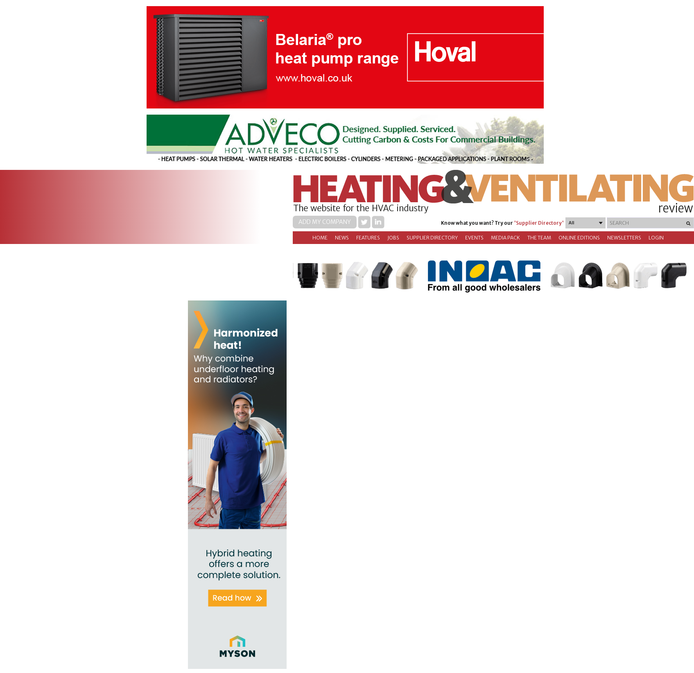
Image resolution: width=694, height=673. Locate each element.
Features (368, 238)
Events (474, 238)
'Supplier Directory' (539, 223)
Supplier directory (432, 238)
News (342, 238)
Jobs (393, 238)
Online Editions (579, 238)
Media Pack (505, 238)
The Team (539, 238)
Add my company (324, 222)
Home (320, 238)
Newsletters (624, 238)
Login (656, 238)
